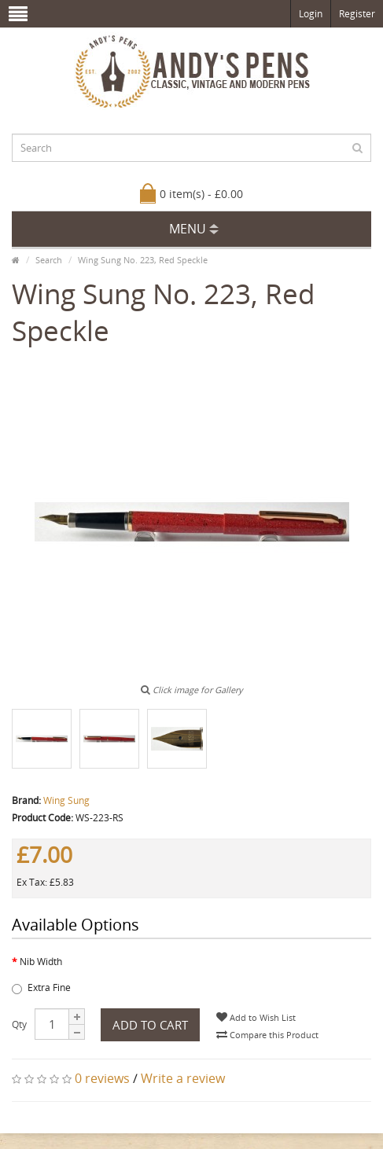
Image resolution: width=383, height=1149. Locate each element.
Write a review (183, 1078)
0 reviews (102, 1078)
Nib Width (41, 961)
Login (310, 13)
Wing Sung (66, 800)
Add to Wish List (256, 1017)
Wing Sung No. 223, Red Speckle (143, 260)
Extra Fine (41, 987)
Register (357, 13)
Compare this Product (267, 1035)
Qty (19, 1024)
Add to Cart (150, 1025)
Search (48, 260)
